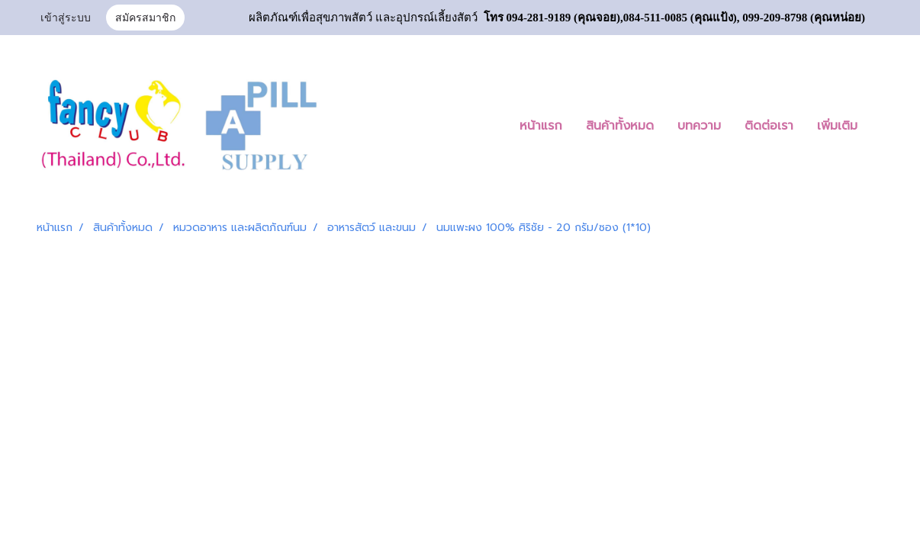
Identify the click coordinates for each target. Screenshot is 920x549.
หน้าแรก (541, 126)
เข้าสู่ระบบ (65, 18)
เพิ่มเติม (837, 126)
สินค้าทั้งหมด (620, 126)
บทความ (699, 126)
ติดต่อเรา (769, 126)
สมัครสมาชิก (145, 18)
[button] (883, 126)
